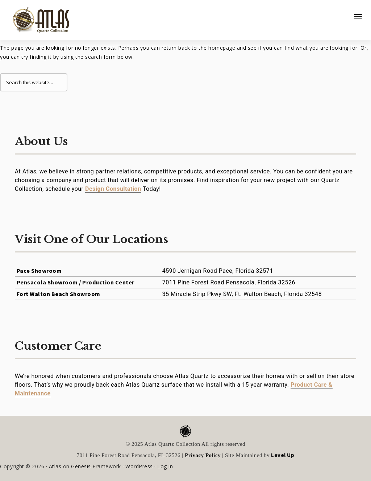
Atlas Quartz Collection (38, 17)
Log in (165, 466)
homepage (221, 47)
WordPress (139, 466)
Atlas (55, 466)
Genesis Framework (96, 466)
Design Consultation (113, 188)
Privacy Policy (203, 455)
